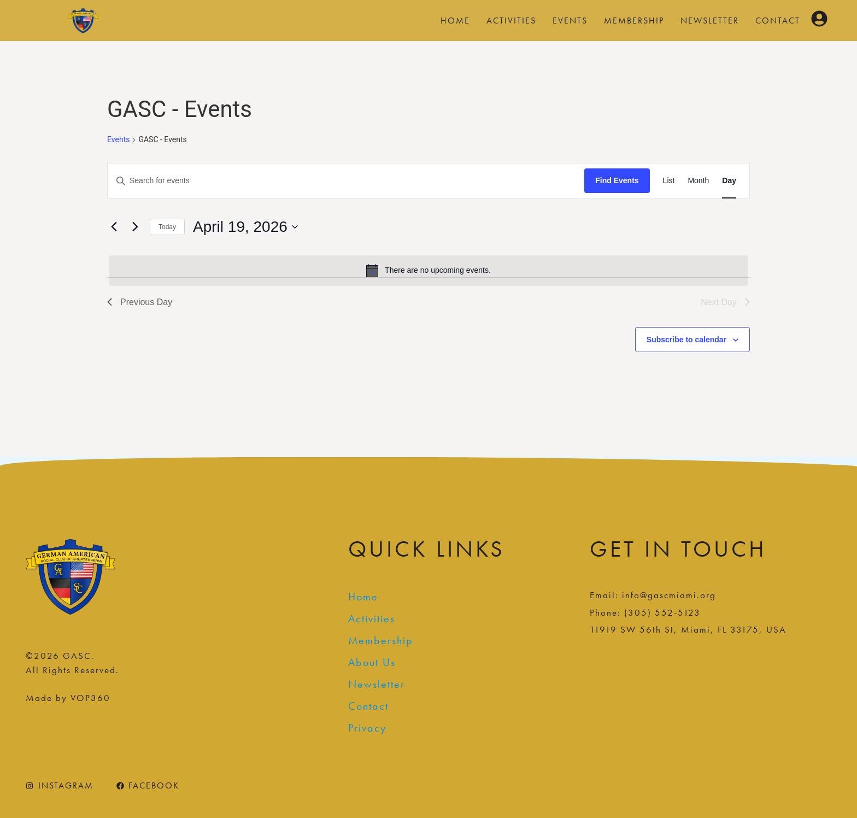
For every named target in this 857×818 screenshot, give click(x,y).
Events (570, 20)
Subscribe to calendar (686, 339)
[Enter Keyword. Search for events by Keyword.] (346, 180)
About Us (372, 662)
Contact (777, 20)
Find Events (616, 180)
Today (167, 227)
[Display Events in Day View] (729, 180)
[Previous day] (113, 226)
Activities (511, 20)
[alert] (428, 270)
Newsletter (709, 20)
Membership (634, 20)
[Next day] (135, 226)
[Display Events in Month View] (698, 180)
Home (455, 20)
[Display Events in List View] (669, 180)
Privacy (367, 728)
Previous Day (139, 302)
